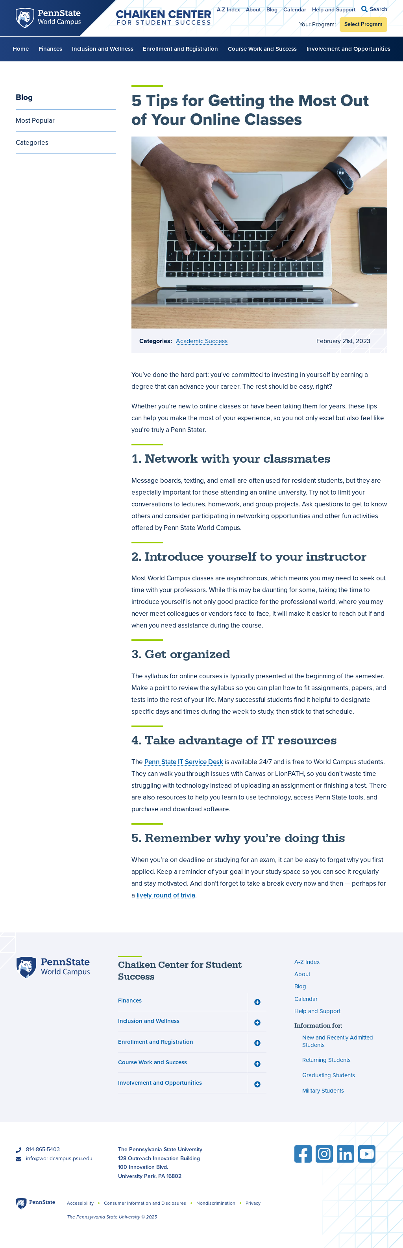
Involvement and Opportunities (348, 48)
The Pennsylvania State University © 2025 (112, 1216)
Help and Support (333, 10)
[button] (374, 9)
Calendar (294, 10)
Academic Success (201, 340)
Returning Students (326, 1060)
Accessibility (80, 1203)
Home (21, 48)
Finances (50, 48)
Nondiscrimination (215, 1203)
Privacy (253, 1203)
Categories (32, 143)
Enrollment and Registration (180, 48)
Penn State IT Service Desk (183, 762)
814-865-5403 (43, 1149)
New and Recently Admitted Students (337, 1042)
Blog (271, 10)
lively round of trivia (166, 895)
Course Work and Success (262, 48)
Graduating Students (328, 1075)
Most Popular (35, 121)
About (253, 10)
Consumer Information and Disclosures (145, 1203)
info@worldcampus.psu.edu (59, 1158)
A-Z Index (228, 10)
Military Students (323, 1090)
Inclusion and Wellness (102, 48)
